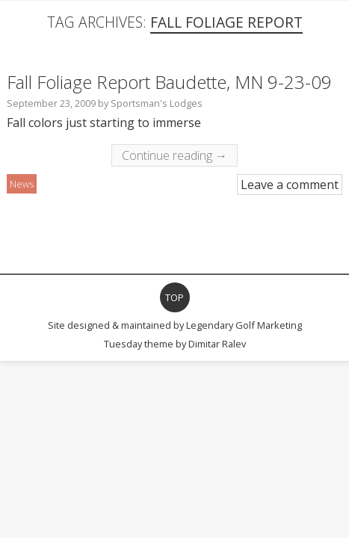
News (22, 184)
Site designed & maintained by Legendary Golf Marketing (175, 325)
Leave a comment (290, 184)
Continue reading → (174, 155)
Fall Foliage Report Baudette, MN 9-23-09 (169, 81)
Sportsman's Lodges (157, 103)
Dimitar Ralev (217, 343)
